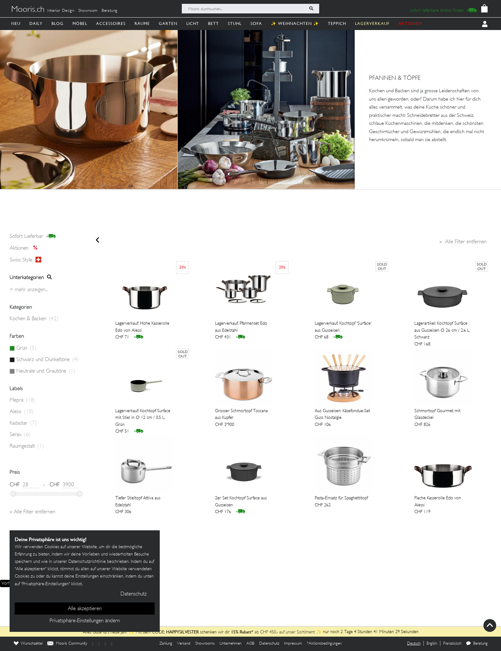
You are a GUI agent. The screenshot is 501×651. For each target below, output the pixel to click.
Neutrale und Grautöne (45, 371)
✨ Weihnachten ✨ (295, 23)
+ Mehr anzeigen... (29, 289)
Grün (26, 348)
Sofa (256, 23)
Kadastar (23, 423)
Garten (168, 23)
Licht (192, 23)
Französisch (452, 644)
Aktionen (25, 248)
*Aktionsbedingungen (324, 644)
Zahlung (165, 644)
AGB (250, 644)
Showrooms (205, 644)
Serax (20, 434)
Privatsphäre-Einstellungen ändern (85, 621)
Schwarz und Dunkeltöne (47, 359)
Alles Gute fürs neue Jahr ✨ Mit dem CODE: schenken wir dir (157, 632)
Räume (142, 23)
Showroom (88, 11)
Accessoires (111, 23)
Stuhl (235, 23)
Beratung (110, 11)
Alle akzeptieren (85, 608)
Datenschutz (269, 644)
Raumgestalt (27, 446)
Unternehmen (231, 644)
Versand (183, 644)
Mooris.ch (27, 10)
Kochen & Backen (34, 319)
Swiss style (25, 259)
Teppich (337, 23)
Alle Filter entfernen (463, 242)
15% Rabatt (241, 631)
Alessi (22, 411)
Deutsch (413, 644)
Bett (213, 23)
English (432, 644)
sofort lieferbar (33, 236)
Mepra (22, 400)
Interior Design (60, 11)
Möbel (80, 23)
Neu (15, 23)
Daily (35, 23)
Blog (57, 23)
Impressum (293, 644)
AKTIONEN (410, 23)
